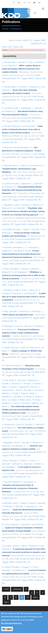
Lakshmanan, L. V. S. (20, 247)
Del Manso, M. (19, 397)
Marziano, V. (7, 393)
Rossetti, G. (16, 108)
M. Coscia (6, 524)
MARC (43, 40)
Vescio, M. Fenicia (33, 400)
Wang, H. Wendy (24, 251)
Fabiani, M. (30, 397)
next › (35, 597)
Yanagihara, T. (22, 272)
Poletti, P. (16, 393)
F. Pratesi (5, 269)
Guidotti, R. (16, 546)
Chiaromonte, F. (8, 390)
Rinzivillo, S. (23, 62)
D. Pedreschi (7, 147)
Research (16, 28)
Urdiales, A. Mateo (17, 400)
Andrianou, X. (7, 397)
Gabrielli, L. (6, 510)
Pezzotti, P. (26, 403)
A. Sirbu (5, 311)
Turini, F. (36, 567)
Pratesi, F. (27, 229)
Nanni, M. (15, 87)
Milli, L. (14, 62)
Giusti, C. (15, 503)
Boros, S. (5, 400)
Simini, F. (17, 443)
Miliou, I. (25, 546)
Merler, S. (5, 406)
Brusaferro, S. (7, 403)
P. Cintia (5, 380)
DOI (34, 96)
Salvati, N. (33, 503)
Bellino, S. (40, 397)
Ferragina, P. (27, 205)
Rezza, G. (18, 403)
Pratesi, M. (24, 503)
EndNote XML (36, 44)
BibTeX (25, 40)
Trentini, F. (25, 393)
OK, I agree (7, 629)
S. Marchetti (6, 503)
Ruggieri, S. (27, 567)
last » (6, 602)
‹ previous (17, 589)
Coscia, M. (18, 326)
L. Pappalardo (7, 205)
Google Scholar (28, 118)
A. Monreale (7, 229)
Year (21, 47)
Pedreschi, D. (35, 87)
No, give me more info (11, 623)
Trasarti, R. (25, 269)
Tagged (37, 40)
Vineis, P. (19, 390)
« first (6, 589)
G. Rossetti (6, 62)
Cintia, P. (17, 205)
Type (15, 47)
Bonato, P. (38, 384)
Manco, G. (16, 166)
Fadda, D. (13, 380)
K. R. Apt (5, 365)
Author (4, 47)
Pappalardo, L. (27, 108)
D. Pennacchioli (8, 424)
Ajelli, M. (35, 403)
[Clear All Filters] (36, 50)
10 (28, 597)
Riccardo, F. (39, 390)
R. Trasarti (6, 348)
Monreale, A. (34, 247)
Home (5, 28)
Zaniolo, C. (31, 482)
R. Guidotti (6, 87)
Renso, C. (6, 351)
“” (21, 69)
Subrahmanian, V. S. (24, 147)
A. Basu (5, 461)
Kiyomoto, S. (29, 464)
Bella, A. (33, 393)
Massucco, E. (38, 205)
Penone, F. (14, 387)
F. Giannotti (6, 166)
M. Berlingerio (7, 326)
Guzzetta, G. (29, 390)
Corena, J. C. (34, 461)
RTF (31, 40)
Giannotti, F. (13, 66)
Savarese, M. (24, 387)
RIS (44, 44)
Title (10, 47)
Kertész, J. (39, 311)
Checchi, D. (35, 387)
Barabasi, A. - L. (22, 446)
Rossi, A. (25, 290)
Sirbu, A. (32, 62)
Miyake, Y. (39, 464)
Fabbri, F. (5, 387)
